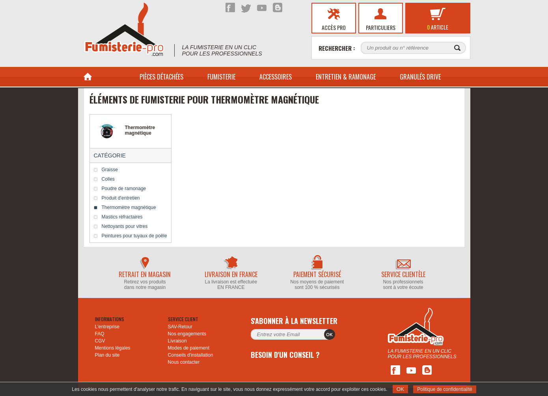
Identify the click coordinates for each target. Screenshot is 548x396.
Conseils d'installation (190, 355)
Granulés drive (420, 76)
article (437, 27)
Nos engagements (187, 334)
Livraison (177, 341)
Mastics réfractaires (122, 217)
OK (400, 389)
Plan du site (107, 355)
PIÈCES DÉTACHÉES (161, 76)
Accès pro (334, 27)
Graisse (110, 169)
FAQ (99, 334)
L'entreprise (107, 326)
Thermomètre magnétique (129, 207)
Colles (108, 179)
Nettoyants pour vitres (125, 226)
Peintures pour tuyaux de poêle (134, 236)
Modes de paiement (188, 348)
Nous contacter (184, 362)
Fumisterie (221, 76)
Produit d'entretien (121, 198)
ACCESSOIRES (275, 76)
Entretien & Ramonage (346, 76)
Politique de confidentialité (444, 389)
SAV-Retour (180, 326)
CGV (100, 341)
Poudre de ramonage (124, 188)
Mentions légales (112, 348)
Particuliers (380, 27)
